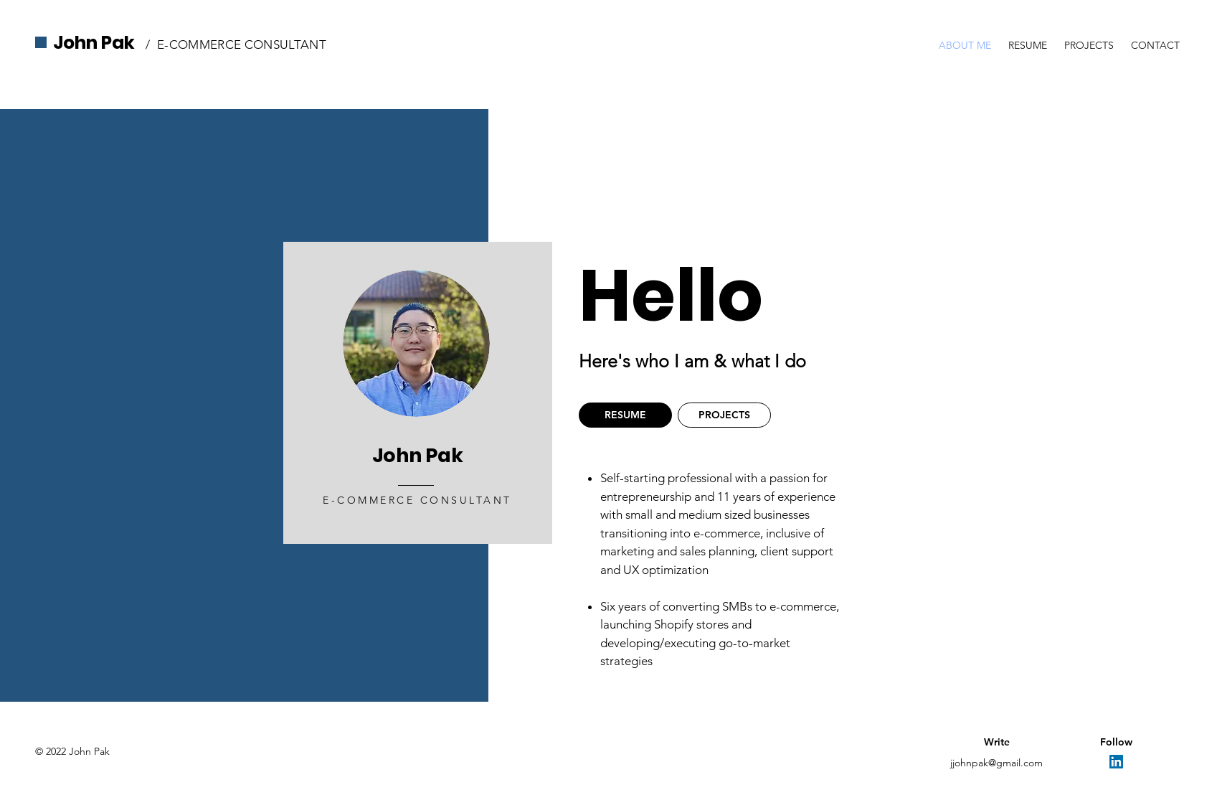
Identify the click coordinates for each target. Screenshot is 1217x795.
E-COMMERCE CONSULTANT (241, 44)
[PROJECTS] (724, 415)
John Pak (94, 42)
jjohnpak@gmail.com (996, 762)
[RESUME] (625, 415)
